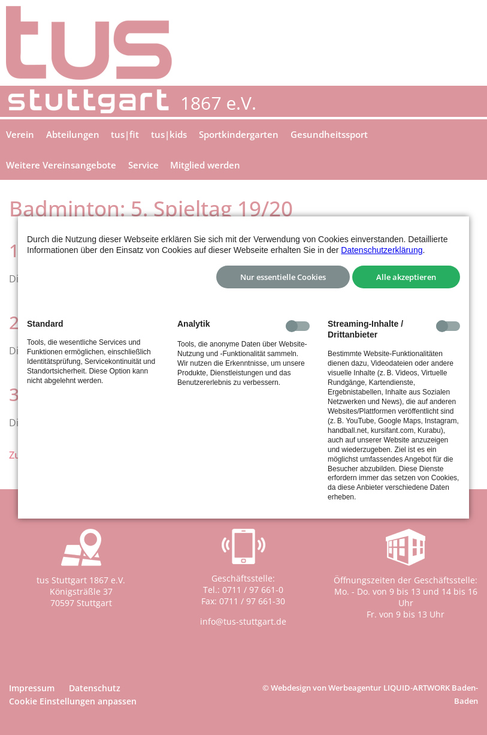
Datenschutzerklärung (381, 250)
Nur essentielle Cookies (283, 277)
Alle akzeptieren (406, 277)
